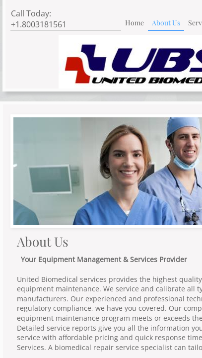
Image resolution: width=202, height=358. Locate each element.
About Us (166, 22)
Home (134, 22)
